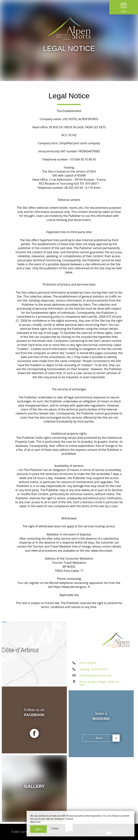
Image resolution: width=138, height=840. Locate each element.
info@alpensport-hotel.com (95, 675)
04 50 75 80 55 (87, 663)
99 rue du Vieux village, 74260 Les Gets (99, 683)
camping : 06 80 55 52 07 (93, 669)
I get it (38, 829)
